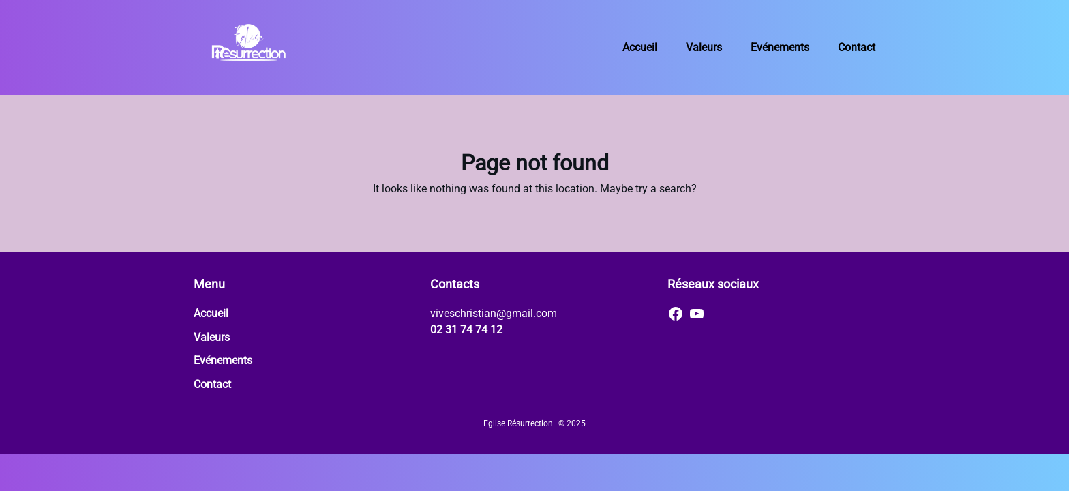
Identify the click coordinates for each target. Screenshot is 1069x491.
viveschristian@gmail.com (493, 313)
